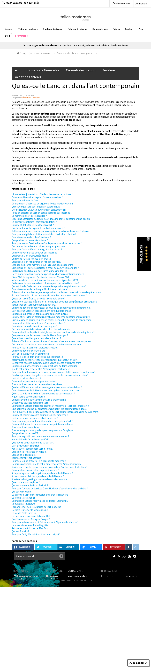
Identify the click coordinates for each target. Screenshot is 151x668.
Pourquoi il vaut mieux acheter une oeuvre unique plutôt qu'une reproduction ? (53, 372)
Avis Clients (141, 254)
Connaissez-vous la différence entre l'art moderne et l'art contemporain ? (50, 405)
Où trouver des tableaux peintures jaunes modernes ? (40, 271)
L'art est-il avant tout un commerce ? (31, 353)
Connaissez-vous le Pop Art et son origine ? (34, 326)
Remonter (138, 662)
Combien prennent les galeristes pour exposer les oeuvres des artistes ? (50, 375)
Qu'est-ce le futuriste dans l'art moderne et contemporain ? (43, 393)
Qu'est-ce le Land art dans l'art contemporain (73, 53)
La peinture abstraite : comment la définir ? (34, 222)
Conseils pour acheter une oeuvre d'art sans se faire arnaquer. (44, 366)
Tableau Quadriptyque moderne (27, 600)
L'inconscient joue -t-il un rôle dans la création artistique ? (42, 194)
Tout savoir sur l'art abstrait (26, 457)
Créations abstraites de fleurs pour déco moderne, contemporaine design (51, 218)
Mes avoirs (73, 588)
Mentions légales (51, 603)
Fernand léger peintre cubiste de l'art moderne (36, 506)
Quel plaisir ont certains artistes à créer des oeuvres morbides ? (45, 267)
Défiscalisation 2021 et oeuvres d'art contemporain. (39, 209)
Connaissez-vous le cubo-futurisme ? (31, 237)
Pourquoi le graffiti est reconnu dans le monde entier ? (40, 436)
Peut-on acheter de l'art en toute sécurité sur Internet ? (41, 212)
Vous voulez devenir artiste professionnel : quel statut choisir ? (45, 359)
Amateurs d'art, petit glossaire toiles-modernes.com (39, 479)
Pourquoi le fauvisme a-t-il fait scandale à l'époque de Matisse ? (45, 522)
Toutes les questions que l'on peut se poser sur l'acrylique (42, 430)
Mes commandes (77, 576)
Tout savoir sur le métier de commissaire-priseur (37, 384)
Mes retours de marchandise (76, 582)
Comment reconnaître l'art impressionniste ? (35, 470)
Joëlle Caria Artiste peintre (53, 641)
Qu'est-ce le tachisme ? (24, 454)
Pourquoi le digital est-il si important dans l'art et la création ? (44, 234)
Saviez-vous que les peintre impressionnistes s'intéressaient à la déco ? (49, 467)
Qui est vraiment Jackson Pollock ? (30, 485)
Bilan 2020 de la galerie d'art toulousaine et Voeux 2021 (40, 277)
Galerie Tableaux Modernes (24, 624)
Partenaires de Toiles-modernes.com (55, 630)
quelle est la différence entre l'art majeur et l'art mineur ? (41, 369)
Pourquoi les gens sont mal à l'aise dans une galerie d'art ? (42, 421)
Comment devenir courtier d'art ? (29, 350)
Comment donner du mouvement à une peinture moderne (42, 424)
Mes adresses (75, 592)
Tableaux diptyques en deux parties (26, 585)
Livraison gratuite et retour (52, 594)
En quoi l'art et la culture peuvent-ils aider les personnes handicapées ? (49, 295)
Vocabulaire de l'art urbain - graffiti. (30, 439)
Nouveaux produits (52, 578)
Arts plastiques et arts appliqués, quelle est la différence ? (42, 473)
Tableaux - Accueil (24, 637)
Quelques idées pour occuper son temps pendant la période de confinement (52, 320)
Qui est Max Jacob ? (22, 491)
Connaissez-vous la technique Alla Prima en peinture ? (40, 289)
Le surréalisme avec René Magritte (30, 525)
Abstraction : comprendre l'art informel (32, 448)
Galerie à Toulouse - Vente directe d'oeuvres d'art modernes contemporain (51, 341)
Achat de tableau (28, 77)
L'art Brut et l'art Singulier (25, 445)
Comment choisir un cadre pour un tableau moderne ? (40, 415)
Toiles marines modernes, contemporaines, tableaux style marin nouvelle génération (56, 292)
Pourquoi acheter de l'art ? (26, 200)
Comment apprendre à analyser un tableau (34, 381)
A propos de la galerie (53, 621)
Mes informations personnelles (77, 598)
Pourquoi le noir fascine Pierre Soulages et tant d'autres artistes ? (47, 243)
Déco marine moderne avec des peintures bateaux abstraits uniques (48, 274)
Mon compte (75, 570)
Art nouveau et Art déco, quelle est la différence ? (38, 476)
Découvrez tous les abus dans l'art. (30, 402)
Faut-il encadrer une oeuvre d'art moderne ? (35, 418)
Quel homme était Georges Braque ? (31, 519)
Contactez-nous (121, 3)
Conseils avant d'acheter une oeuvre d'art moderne (39, 399)
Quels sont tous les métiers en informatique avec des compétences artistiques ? (54, 301)
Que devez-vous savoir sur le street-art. (33, 442)
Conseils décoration (80, 70)
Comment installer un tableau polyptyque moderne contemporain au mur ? (51, 317)
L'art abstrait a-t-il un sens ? (26, 378)
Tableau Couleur (24, 618)
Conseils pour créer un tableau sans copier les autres (40, 313)
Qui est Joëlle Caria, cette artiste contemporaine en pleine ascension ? (49, 286)
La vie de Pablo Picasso (24, 513)
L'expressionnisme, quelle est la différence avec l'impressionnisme (47, 464)
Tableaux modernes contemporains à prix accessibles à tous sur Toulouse (50, 231)
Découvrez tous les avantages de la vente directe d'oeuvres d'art (46, 362)
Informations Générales (40, 53)
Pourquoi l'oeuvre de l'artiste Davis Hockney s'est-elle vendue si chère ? (50, 488)
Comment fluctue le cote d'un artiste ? (32, 258)
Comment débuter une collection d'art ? (33, 225)
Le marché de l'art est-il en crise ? (29, 215)
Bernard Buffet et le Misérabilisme (30, 510)
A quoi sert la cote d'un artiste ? (28, 396)
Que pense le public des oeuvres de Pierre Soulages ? (40, 335)
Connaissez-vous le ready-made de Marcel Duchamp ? (40, 500)
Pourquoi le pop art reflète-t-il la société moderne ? (39, 461)
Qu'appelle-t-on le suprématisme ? (30, 240)
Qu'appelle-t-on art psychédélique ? (30, 255)
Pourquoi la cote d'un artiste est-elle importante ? (38, 356)
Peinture (108, 70)
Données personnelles (54, 650)
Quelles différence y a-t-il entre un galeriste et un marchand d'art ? (47, 387)
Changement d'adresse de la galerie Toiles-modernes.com (42, 203)
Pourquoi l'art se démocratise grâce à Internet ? (37, 249)
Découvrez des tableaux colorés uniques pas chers (38, 246)
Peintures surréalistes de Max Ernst (31, 528)
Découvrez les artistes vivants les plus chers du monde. (41, 329)
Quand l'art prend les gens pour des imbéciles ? (36, 338)
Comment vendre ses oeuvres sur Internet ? (35, 252)
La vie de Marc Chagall (23, 497)
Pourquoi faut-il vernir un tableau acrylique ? (35, 347)
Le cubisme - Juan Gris (23, 503)
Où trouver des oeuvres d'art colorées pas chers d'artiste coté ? (45, 283)
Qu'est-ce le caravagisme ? (26, 482)
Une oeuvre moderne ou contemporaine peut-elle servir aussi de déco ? (49, 408)
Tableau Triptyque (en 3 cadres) (27, 593)
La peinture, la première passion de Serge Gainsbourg (40, 494)
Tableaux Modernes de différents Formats (27, 608)
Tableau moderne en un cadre (26, 578)
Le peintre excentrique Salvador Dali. (31, 516)
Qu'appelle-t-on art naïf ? (25, 433)
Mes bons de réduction (80, 604)
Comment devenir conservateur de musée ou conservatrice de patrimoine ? (51, 307)
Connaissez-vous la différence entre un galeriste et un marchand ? (47, 390)
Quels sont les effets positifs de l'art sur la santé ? (38, 228)
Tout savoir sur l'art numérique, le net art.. (34, 304)
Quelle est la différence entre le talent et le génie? (38, 298)
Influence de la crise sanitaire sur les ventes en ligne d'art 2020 (45, 280)
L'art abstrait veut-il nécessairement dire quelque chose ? (42, 310)
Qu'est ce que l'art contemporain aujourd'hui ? (36, 206)
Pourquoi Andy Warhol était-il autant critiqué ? (36, 534)
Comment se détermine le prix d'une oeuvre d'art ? (38, 323)
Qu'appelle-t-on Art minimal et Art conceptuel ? (36, 261)
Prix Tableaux (22, 613)
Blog (24, 53)
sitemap (51, 655)
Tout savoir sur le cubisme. (26, 427)
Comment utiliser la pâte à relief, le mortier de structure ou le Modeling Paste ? (53, 332)
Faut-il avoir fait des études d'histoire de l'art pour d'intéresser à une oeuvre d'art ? (55, 411)
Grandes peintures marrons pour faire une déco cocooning (42, 264)
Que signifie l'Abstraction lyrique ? (29, 451)
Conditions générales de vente (54, 612)
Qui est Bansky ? (20, 531)
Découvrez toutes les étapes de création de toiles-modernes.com (46, 344)
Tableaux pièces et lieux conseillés (25, 631)
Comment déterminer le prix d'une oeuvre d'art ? (37, 197)
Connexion (141, 3)
